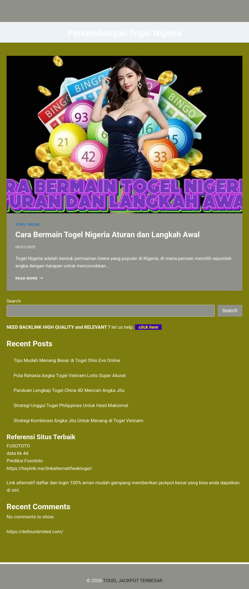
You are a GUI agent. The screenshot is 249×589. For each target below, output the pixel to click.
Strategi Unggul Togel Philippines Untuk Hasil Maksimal (71, 405)
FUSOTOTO (18, 446)
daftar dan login (52, 482)
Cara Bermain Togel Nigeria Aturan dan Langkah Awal (107, 234)
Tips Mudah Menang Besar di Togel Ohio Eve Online (67, 360)
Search (14, 301)
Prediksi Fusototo (25, 460)
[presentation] (124, 134)
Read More (29, 278)
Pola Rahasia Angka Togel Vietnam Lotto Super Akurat (70, 375)
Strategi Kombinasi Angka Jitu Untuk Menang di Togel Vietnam (79, 420)
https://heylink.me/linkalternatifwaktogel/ (50, 468)
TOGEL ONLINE (27, 224)
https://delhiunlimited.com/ (35, 531)
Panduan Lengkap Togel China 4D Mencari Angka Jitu (69, 390)
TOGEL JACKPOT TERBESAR (132, 580)
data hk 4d (17, 453)
